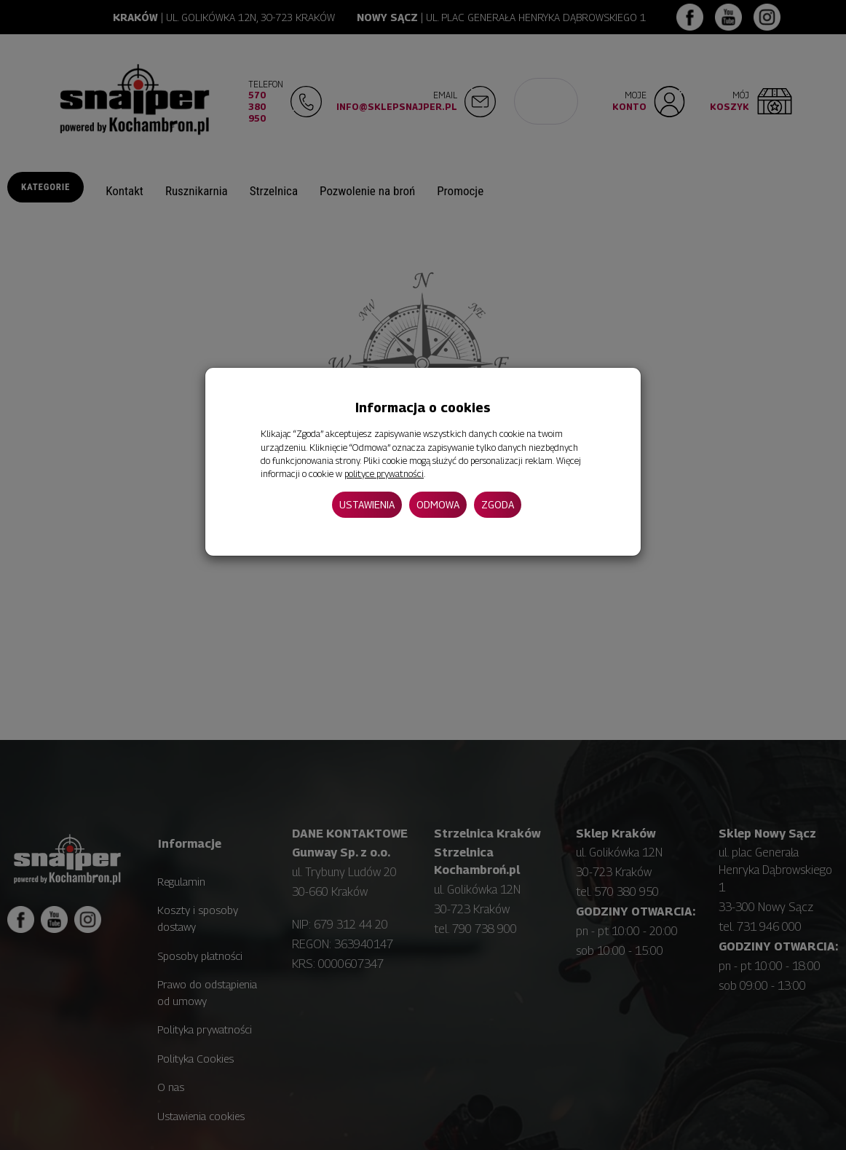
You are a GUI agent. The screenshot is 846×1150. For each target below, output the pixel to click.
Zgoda (497, 504)
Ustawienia (367, 504)
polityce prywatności (384, 473)
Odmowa (437, 504)
